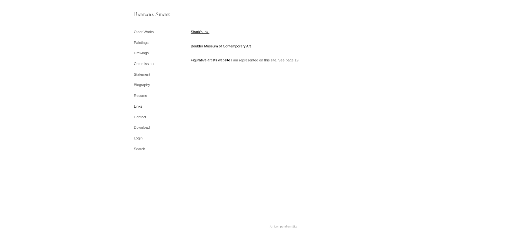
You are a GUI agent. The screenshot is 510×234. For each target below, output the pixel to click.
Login (138, 138)
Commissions (144, 64)
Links (138, 106)
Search (139, 149)
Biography (142, 85)
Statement (142, 74)
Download (142, 127)
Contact (140, 117)
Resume (140, 96)
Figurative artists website (210, 60)
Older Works (144, 32)
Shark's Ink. (200, 32)
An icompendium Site (283, 226)
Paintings (141, 43)
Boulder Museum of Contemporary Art (221, 46)
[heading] (150, 14)
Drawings (141, 53)
